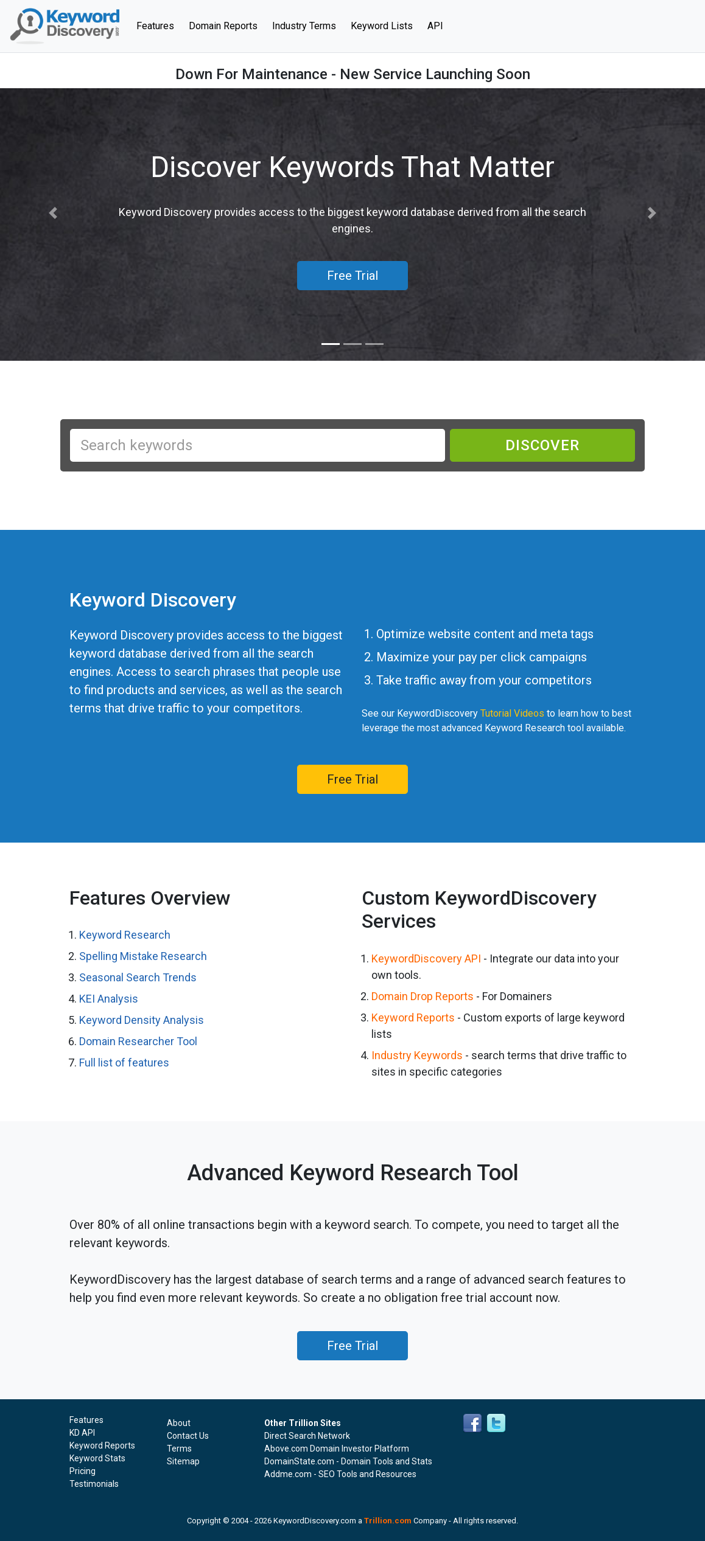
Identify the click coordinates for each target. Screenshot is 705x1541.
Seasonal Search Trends (138, 977)
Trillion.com (388, 1520)
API (435, 26)
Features (158, 25)
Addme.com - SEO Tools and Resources (340, 1474)
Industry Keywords (417, 1055)
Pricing (82, 1471)
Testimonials (94, 1484)
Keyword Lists (382, 26)
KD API (82, 1433)
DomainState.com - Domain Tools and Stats (348, 1461)
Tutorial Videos (512, 713)
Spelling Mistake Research (143, 956)
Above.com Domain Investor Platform (336, 1448)
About (179, 1423)
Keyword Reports (413, 1017)
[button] (53, 213)
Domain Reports (223, 26)
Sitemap (183, 1461)
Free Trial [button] (352, 275)
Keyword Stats (97, 1458)
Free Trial (352, 779)
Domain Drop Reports (422, 996)
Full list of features (124, 1062)
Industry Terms (304, 26)
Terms (179, 1448)
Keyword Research (124, 934)
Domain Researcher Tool (138, 1041)
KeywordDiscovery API (426, 958)
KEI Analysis (108, 998)
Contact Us (188, 1436)
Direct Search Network (307, 1436)
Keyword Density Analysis (141, 1020)
